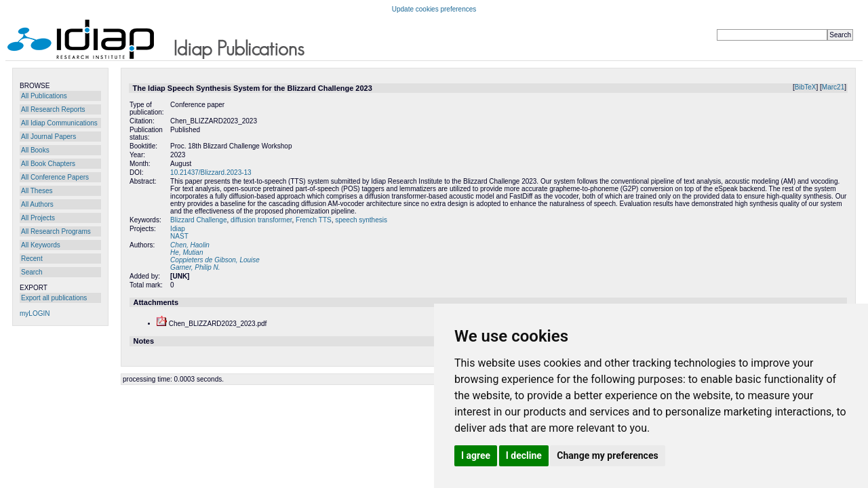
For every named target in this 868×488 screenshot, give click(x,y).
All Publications (44, 96)
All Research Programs (56, 231)
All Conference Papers (55, 177)
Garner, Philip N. (195, 267)
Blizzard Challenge (198, 220)
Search (32, 272)
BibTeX (805, 87)
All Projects (38, 218)
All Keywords (40, 245)
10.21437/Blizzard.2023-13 (211, 172)
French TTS (314, 220)
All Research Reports (53, 109)
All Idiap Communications (59, 123)
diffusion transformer (261, 220)
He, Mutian (186, 252)
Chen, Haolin (190, 245)
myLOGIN (35, 313)
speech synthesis (361, 220)
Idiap (177, 228)
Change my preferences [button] (607, 455)
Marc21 (833, 87)
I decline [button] (524, 455)
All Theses (37, 191)
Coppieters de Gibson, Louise (215, 260)
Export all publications (54, 298)
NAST (179, 236)
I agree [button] (475, 455)
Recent (32, 258)
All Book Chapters (48, 163)
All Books (35, 150)
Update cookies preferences (434, 9)
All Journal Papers (48, 136)
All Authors (37, 204)
